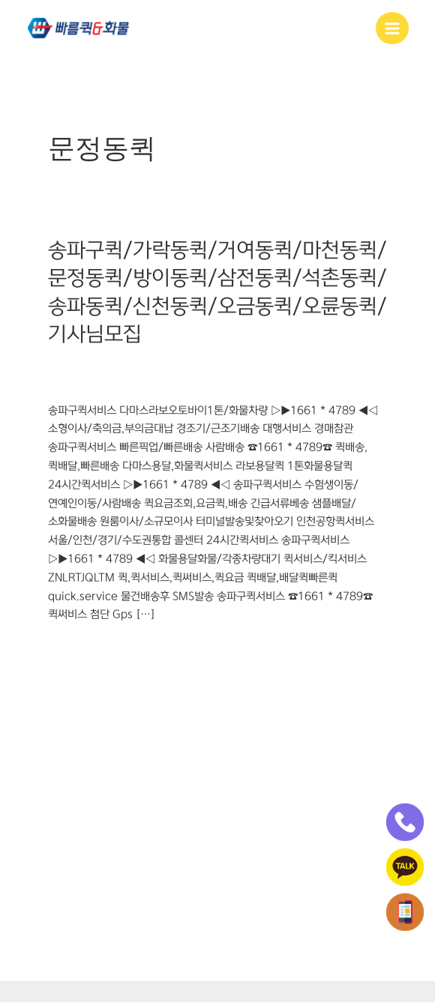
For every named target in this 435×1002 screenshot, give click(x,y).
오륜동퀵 (247, 382)
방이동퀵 (247, 366)
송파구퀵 (67, 382)
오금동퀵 (202, 382)
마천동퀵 (157, 366)
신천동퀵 (157, 382)
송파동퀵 (112, 382)
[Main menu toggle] (392, 28)
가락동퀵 (67, 366)
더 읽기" (66, 648)
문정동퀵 (202, 366)
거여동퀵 (112, 366)
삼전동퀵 (292, 366)
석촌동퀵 (337, 366)
